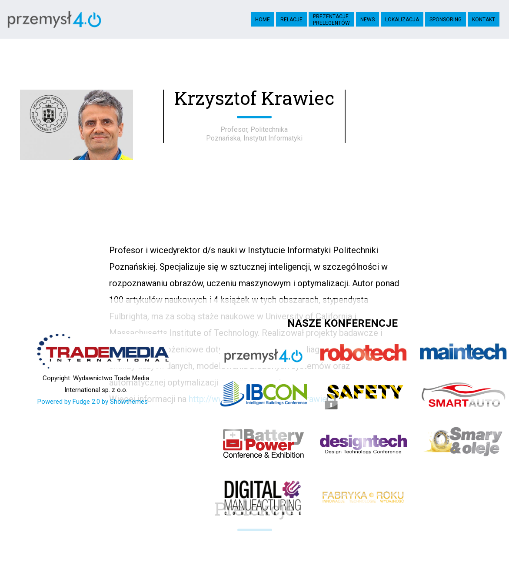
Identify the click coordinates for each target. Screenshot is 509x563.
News (367, 20)
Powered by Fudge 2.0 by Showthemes (92, 401)
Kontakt (483, 20)
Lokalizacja (402, 20)
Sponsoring (445, 20)
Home (262, 20)
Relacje (291, 20)
